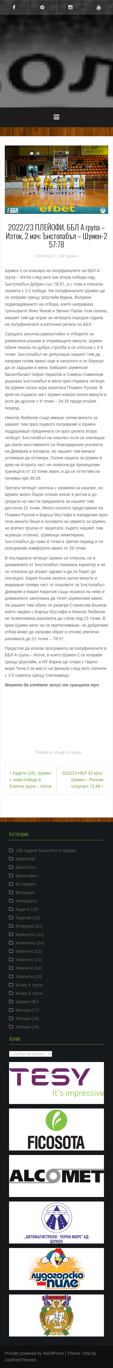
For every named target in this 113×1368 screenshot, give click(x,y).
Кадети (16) (27, 909)
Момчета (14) (29, 968)
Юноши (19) (27, 1026)
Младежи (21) (29, 926)
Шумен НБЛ (27, 1001)
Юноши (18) (27, 1018)
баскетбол (26, 867)
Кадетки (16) (28, 917)
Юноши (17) (27, 1010)
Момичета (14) (30, 942)
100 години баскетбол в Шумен (46, 850)
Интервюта (26, 900)
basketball (25, 858)
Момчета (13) (29, 959)
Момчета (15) (29, 976)
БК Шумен (69, 256)
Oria (86, 1353)
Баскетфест (27, 875)
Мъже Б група (29, 993)
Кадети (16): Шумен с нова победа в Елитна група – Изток (30, 780)
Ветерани (25, 892)
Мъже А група (67, 752)
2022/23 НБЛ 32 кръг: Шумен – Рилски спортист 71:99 (82, 780)
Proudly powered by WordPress (34, 1353)
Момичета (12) (30, 934)
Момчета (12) (29, 951)
